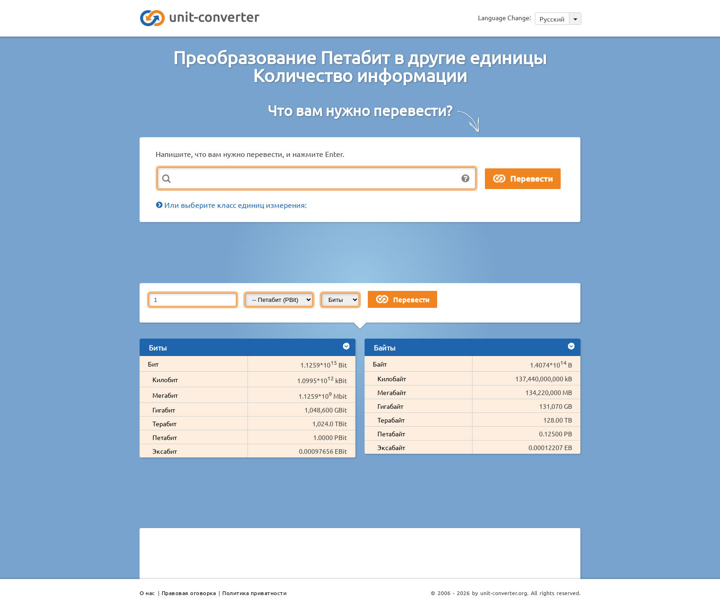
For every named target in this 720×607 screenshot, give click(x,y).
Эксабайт (391, 447)
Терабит (164, 423)
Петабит (164, 437)
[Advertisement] (362, 252)
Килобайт (391, 378)
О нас (147, 592)
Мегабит (165, 395)
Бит (153, 364)
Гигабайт (390, 406)
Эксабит (164, 451)
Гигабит (163, 410)
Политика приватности (254, 592)
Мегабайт (391, 392)
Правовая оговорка (189, 592)
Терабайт (391, 420)
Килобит (165, 379)
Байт (380, 364)
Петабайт (391, 433)
